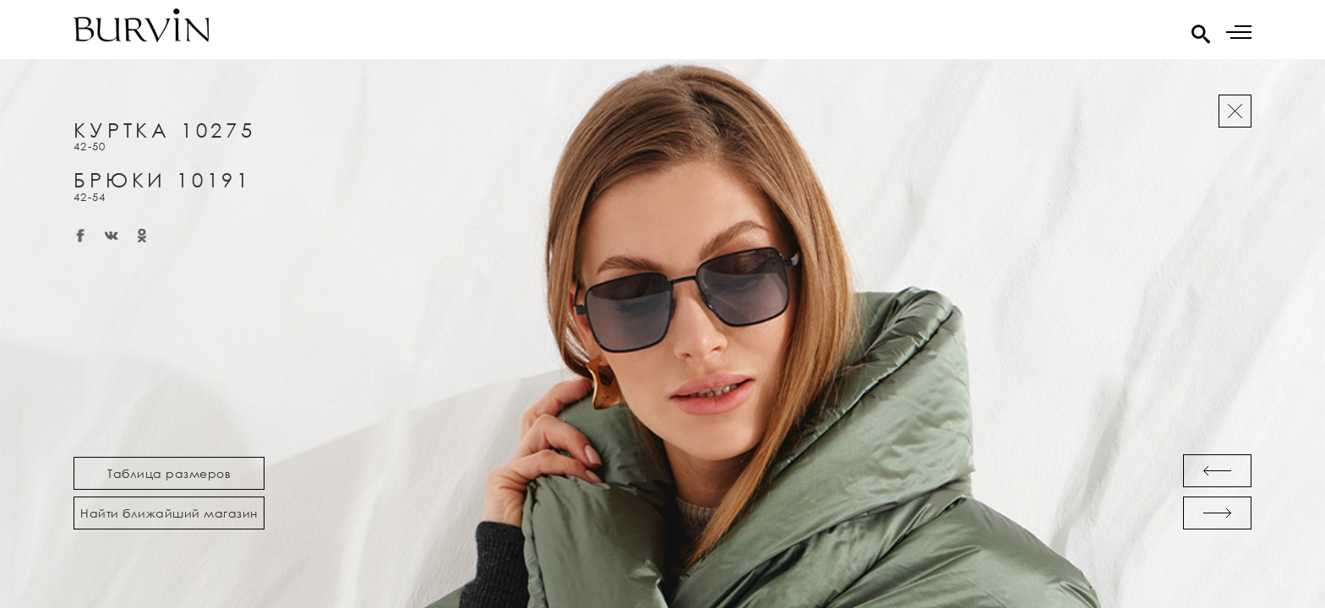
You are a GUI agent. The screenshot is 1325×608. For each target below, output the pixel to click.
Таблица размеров (169, 473)
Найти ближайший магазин (169, 513)
